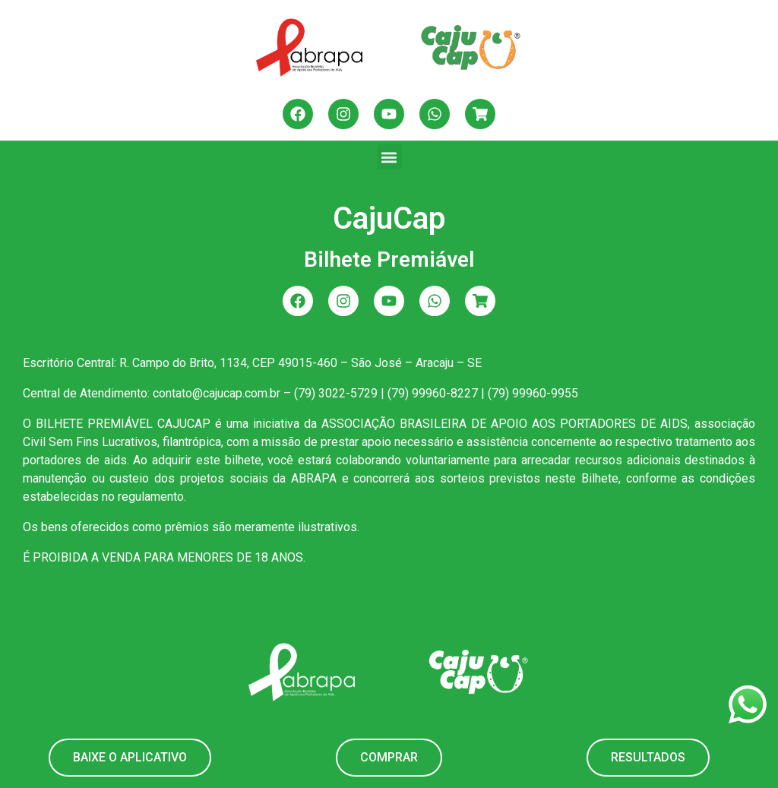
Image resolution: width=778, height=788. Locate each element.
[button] (389, 156)
